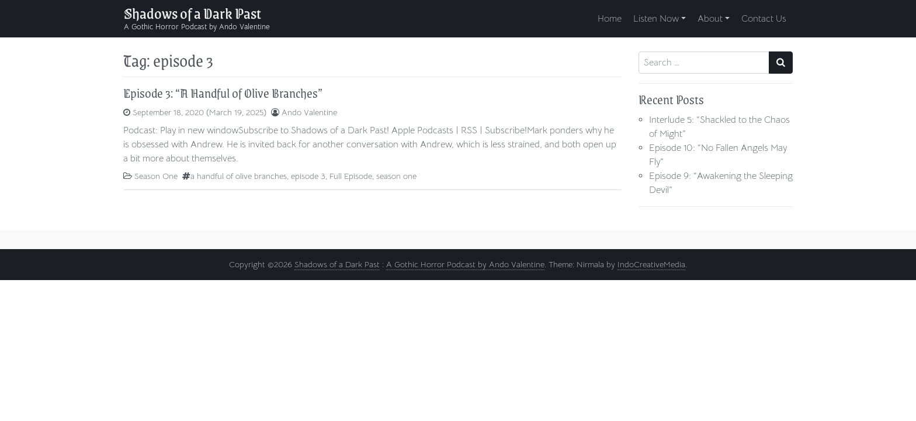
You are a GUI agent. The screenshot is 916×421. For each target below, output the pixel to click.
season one (396, 176)
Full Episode (350, 176)
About (710, 19)
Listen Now (656, 19)
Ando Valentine (309, 112)
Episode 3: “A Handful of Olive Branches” (222, 92)
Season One (156, 176)
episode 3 (308, 176)
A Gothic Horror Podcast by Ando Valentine (465, 264)
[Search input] (704, 62)
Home (610, 19)
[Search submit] (781, 62)
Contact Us (763, 19)
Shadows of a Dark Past (192, 13)
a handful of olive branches (238, 176)
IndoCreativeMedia (651, 264)
